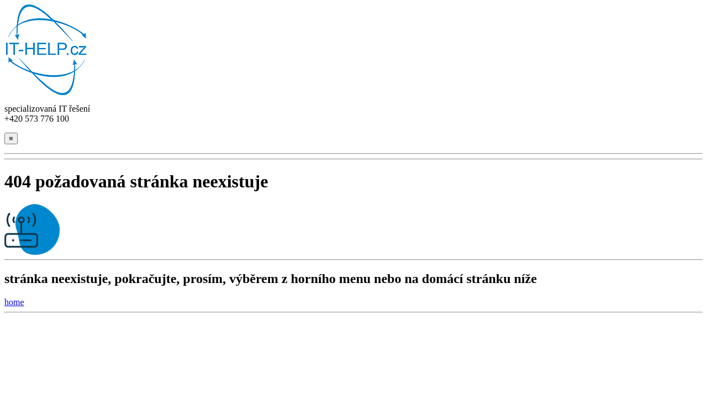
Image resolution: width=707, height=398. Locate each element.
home (14, 302)
